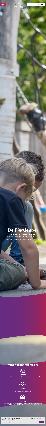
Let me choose (6, 422)
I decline (36, 422)
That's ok (41, 422)
